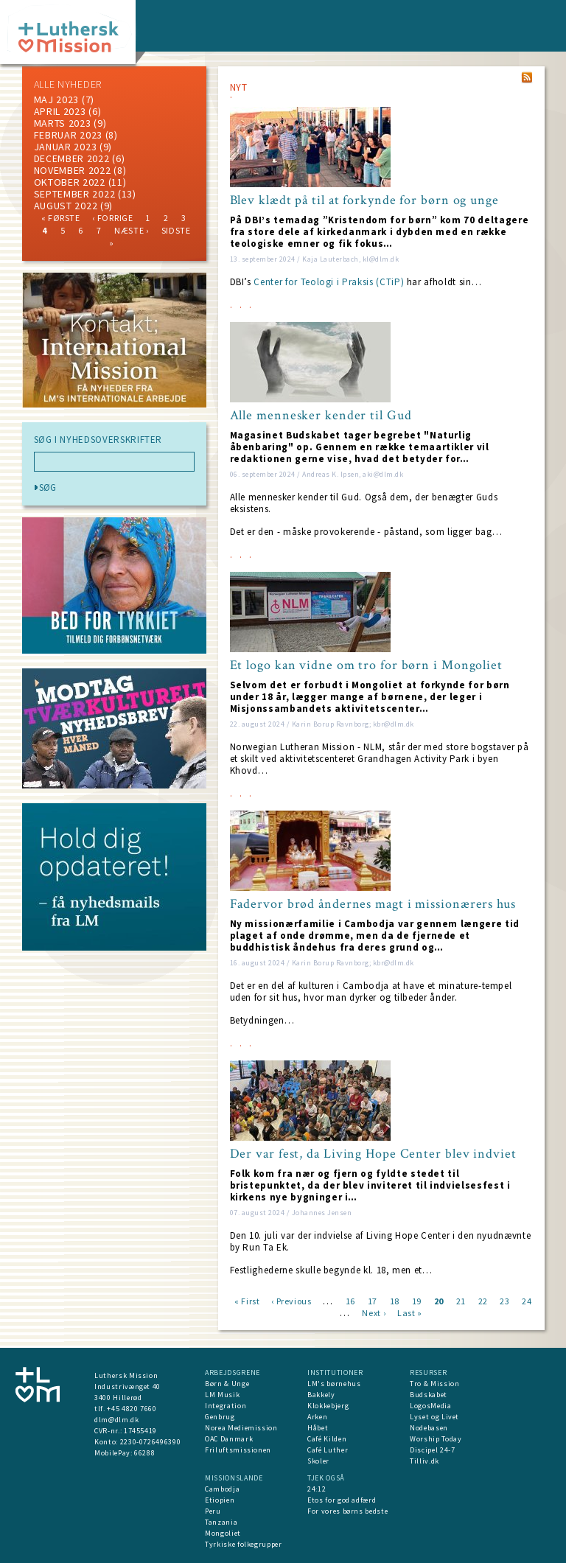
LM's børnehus (333, 1383)
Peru (213, 1511)
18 (394, 1300)
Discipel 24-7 (432, 1450)
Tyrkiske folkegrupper (243, 1544)
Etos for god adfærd (341, 1500)
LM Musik (222, 1394)
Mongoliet (223, 1533)
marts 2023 (62, 123)
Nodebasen (429, 1428)
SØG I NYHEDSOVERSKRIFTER (98, 440)
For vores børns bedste (347, 1511)
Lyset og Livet (434, 1417)
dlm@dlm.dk (116, 1419)
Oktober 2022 (69, 182)
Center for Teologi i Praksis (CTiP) (329, 282)
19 (417, 1300)
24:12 (316, 1489)
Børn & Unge (227, 1383)
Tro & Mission (434, 1383)
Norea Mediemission (241, 1428)
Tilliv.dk (424, 1461)
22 (483, 1300)
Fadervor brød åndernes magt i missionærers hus (373, 904)
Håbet (317, 1428)
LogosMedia (431, 1405)
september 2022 (75, 193)
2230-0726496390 (150, 1442)
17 (372, 1300)
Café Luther (327, 1450)
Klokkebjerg (328, 1405)
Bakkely (321, 1394)
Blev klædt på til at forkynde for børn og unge (364, 200)
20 (439, 1300)
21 (461, 1300)
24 (526, 1300)
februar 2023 (68, 134)
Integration (225, 1405)
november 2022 (72, 170)
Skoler (318, 1461)
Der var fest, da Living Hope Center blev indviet (373, 1154)
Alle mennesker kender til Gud (321, 415)
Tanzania (221, 1522)
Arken (317, 1417)
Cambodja (222, 1489)
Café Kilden (326, 1439)
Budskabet (428, 1394)
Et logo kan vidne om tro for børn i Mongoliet (366, 665)
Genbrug (220, 1417)
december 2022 (72, 158)
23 (504, 1300)
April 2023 (60, 111)
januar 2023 (65, 146)
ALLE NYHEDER (68, 84)
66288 (144, 1453)
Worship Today (435, 1439)
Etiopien (219, 1500)
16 (350, 1300)
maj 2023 (57, 99)
